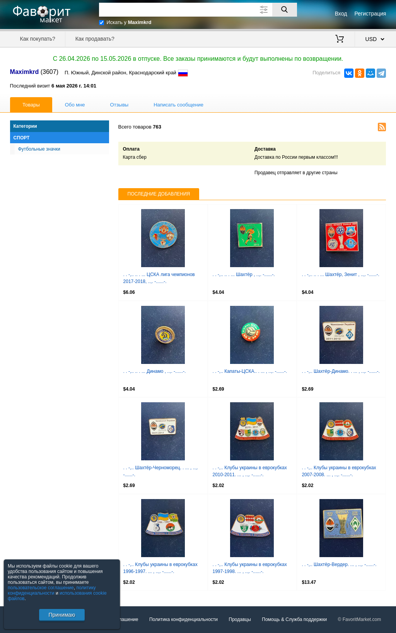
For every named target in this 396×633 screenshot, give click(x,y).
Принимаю (61, 615)
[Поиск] (284, 10)
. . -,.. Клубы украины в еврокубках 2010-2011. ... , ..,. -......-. (250, 471)
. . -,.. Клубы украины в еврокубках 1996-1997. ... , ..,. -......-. (160, 568)
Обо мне (75, 105)
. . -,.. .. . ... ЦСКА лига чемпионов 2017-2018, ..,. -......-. (159, 278)
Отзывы (119, 105)
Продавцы (240, 619)
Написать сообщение (178, 105)
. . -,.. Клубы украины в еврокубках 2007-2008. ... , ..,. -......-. (339, 471)
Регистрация (370, 13)
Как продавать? (94, 39)
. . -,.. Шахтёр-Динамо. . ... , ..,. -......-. (340, 371)
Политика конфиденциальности (183, 619)
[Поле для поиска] (198, 10)
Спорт (22, 138)
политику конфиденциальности (52, 590)
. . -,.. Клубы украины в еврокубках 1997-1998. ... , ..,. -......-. (250, 568)
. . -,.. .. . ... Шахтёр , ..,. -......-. (244, 274)
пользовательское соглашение (41, 587)
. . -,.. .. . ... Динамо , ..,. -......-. (154, 371)
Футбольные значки (39, 149)
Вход (341, 13)
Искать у (129, 22)
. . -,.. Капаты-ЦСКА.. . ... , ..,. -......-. (250, 371)
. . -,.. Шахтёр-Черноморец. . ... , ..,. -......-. (160, 471)
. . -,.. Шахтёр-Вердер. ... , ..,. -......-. (339, 564)
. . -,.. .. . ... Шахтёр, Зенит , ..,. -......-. (340, 274)
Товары (31, 105)
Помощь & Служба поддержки (294, 619)
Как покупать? (37, 39)
